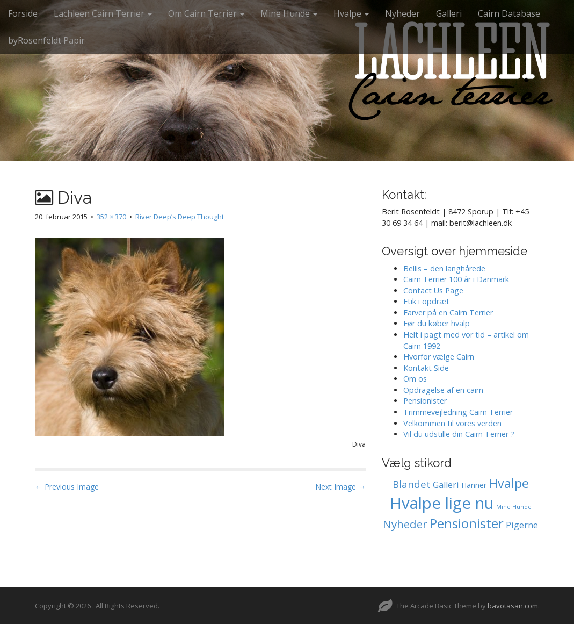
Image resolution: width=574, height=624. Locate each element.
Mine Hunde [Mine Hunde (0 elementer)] (514, 507)
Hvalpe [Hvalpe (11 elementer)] (509, 483)
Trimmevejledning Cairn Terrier (458, 412)
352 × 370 (111, 216)
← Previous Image (67, 487)
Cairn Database (509, 13)
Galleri (449, 13)
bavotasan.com (513, 606)
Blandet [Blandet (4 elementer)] (412, 484)
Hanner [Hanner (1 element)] (473, 485)
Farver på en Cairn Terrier (448, 312)
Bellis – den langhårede (444, 268)
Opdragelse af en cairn (443, 390)
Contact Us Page (433, 290)
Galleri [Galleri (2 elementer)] (446, 485)
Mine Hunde (288, 13)
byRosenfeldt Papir (46, 40)
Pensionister (425, 401)
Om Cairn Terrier (206, 13)
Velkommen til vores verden (452, 423)
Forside (23, 13)
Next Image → (340, 487)
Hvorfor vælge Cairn (438, 357)
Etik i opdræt (426, 301)
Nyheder (402, 13)
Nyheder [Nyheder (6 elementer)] (405, 524)
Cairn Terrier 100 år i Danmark (456, 279)
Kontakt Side (426, 368)
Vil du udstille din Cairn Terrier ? (458, 434)
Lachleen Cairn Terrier (103, 13)
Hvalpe (351, 13)
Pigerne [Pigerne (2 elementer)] (522, 525)
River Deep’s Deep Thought (179, 216)
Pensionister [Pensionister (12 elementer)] (467, 523)
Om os (415, 379)
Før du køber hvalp (436, 323)
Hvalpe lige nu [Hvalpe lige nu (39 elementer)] (442, 503)
